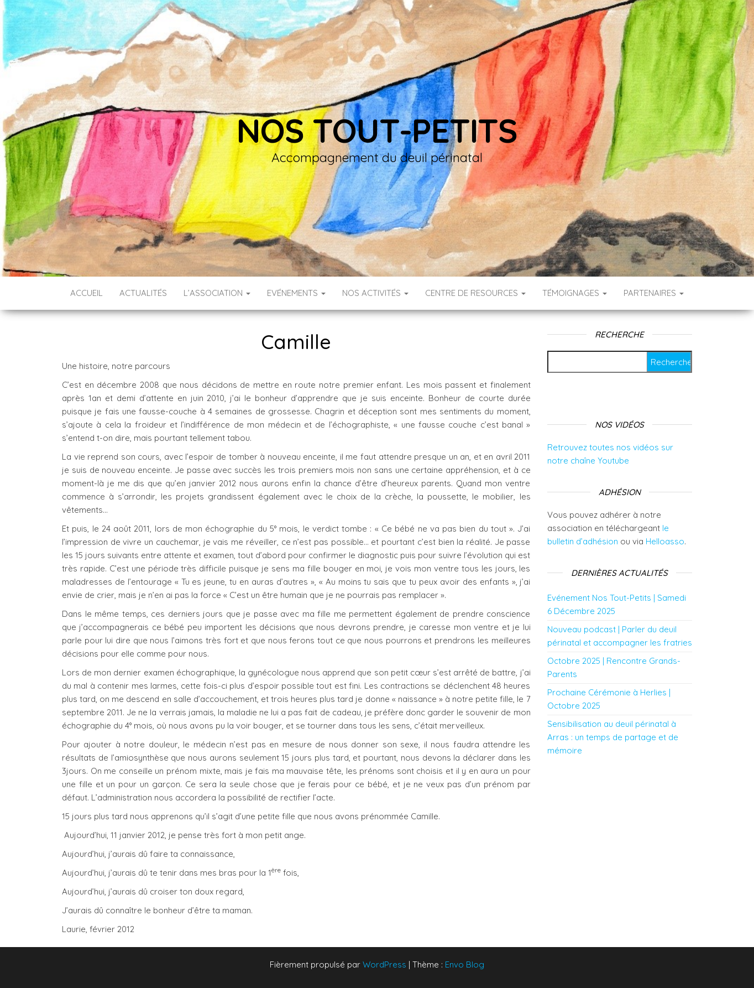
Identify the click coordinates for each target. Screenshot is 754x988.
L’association (217, 293)
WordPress (384, 964)
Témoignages (574, 293)
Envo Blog (464, 964)
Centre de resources (475, 293)
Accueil (86, 293)
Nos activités (375, 293)
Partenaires (654, 293)
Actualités (143, 293)
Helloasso (665, 541)
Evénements (296, 293)
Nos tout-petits (377, 130)
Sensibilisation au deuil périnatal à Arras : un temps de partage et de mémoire (612, 737)
